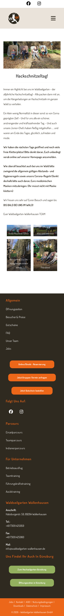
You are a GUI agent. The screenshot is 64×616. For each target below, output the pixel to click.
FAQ (8, 333)
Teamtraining (13, 475)
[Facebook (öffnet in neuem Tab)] (28, 3)
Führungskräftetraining (18, 483)
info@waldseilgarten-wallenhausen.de (25, 548)
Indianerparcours (15, 448)
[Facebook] (11, 411)
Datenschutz (32, 605)
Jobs (8, 348)
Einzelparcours (14, 432)
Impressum (45, 605)
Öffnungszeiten (14, 309)
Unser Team (12, 341)
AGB (28, 601)
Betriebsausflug (14, 468)
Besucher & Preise (15, 317)
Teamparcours (14, 440)
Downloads (18, 605)
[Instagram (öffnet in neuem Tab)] (37, 3)
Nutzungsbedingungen (43, 601)
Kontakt (19, 601)
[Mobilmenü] (53, 18)
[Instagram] (21, 411)
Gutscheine (12, 325)
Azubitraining (13, 491)
